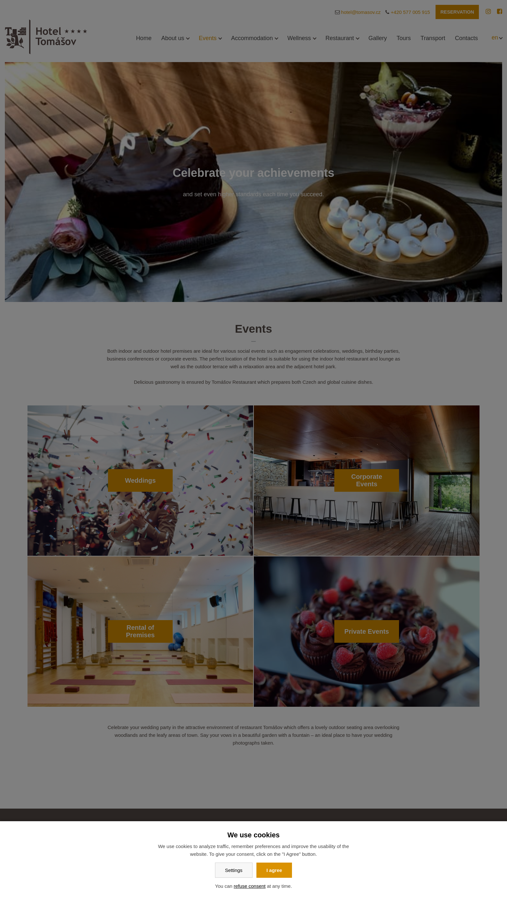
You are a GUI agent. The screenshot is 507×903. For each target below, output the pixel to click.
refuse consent (249, 886)
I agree (274, 870)
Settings (234, 870)
